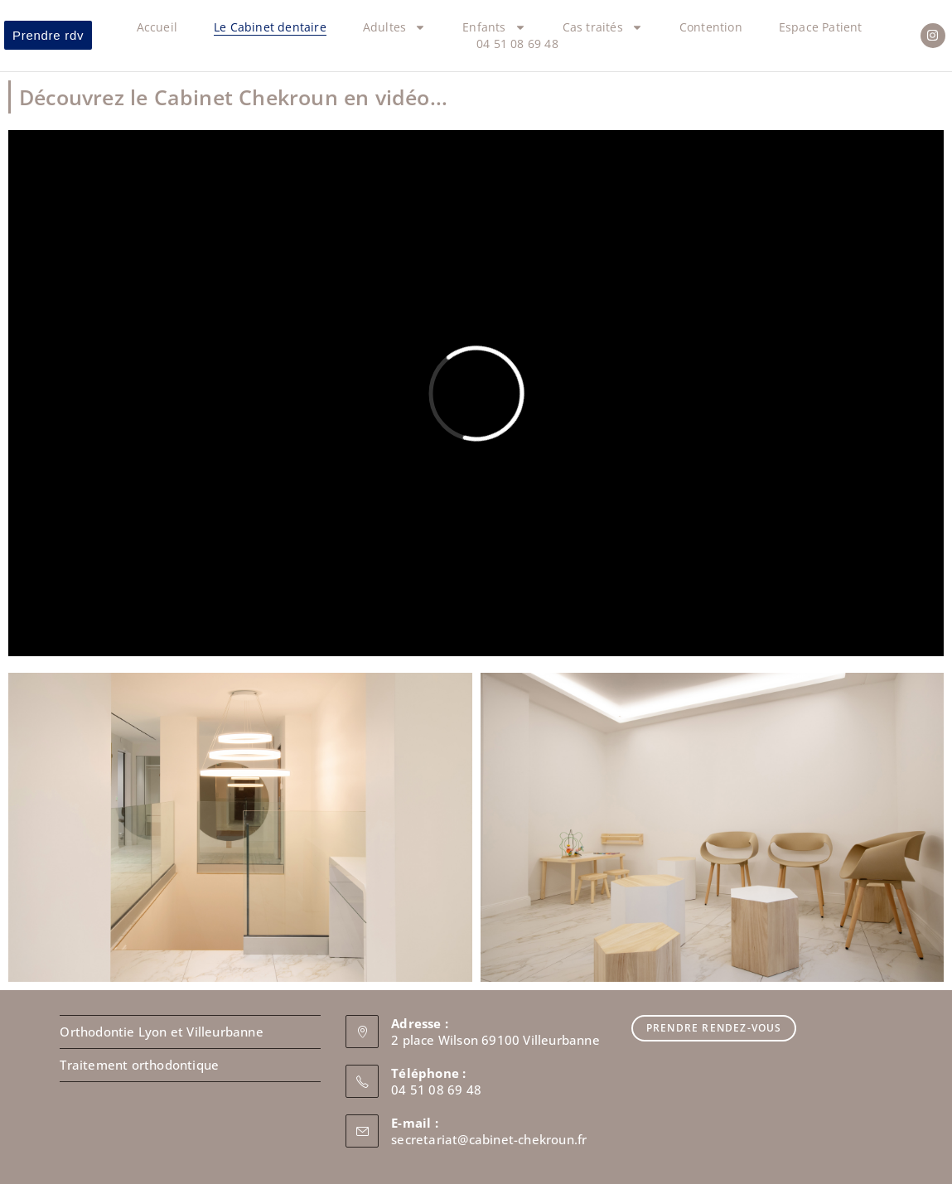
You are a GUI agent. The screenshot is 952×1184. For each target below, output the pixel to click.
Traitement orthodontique (139, 1064)
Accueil (157, 27)
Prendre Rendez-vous (714, 1028)
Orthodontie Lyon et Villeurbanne (161, 1031)
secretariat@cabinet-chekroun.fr (489, 1139)
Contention (710, 27)
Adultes (394, 27)
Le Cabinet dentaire (270, 27)
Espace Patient (821, 27)
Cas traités (603, 27)
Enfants (493, 27)
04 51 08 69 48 (517, 43)
